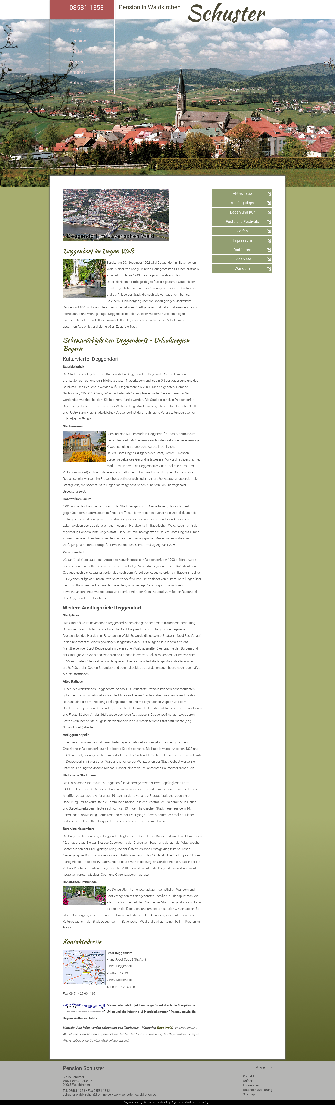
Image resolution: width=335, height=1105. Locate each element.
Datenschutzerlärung (257, 1090)
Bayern (208, 1102)
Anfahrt (77, 72)
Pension (77, 41)
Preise (75, 51)
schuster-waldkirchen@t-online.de (87, 1094)
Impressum (251, 1085)
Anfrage (77, 82)
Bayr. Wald (164, 1028)
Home (75, 30)
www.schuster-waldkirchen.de (135, 1094)
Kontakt (248, 1076)
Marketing (165, 1102)
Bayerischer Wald (181, 1102)
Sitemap (249, 1094)
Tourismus (153, 1102)
